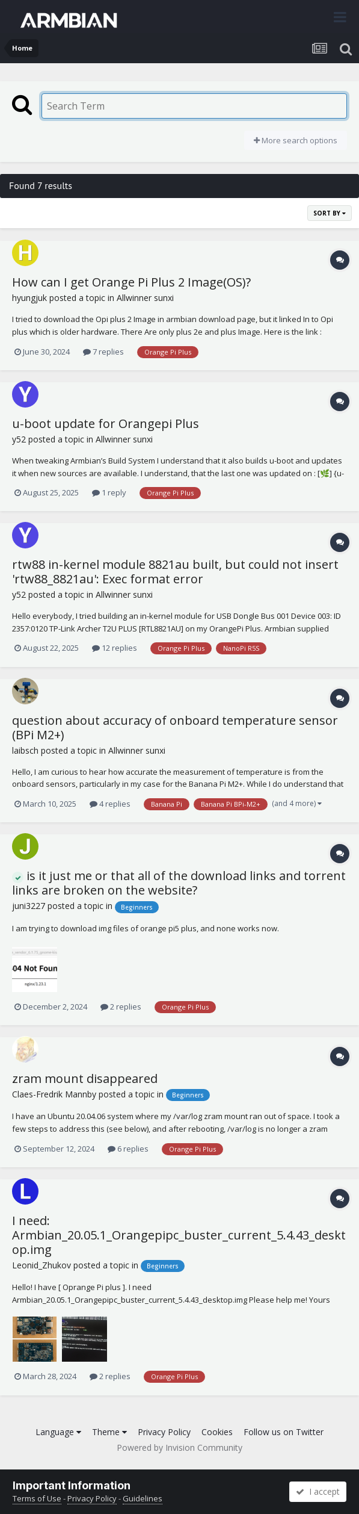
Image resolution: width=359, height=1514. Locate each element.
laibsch (25, 750)
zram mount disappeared (85, 1078)
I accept (318, 1491)
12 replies (114, 647)
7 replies (103, 351)
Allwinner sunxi (145, 297)
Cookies (217, 1432)
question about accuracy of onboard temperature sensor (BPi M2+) (175, 727)
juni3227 (28, 905)
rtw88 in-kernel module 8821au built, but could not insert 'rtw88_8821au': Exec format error (175, 571)
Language (58, 1432)
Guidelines (142, 1498)
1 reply (109, 492)
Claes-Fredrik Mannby (54, 1094)
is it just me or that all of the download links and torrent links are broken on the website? (179, 883)
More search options (295, 140)
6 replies (128, 1148)
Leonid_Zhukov (41, 1265)
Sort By (329, 213)
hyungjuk (29, 297)
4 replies (110, 803)
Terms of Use (37, 1498)
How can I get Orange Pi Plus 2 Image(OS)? (131, 282)
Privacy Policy (164, 1432)
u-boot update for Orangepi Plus (105, 423)
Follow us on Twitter (284, 1432)
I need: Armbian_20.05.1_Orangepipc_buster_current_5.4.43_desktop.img (179, 1235)
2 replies (120, 1006)
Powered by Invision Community (179, 1447)
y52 (19, 439)
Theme (109, 1432)
